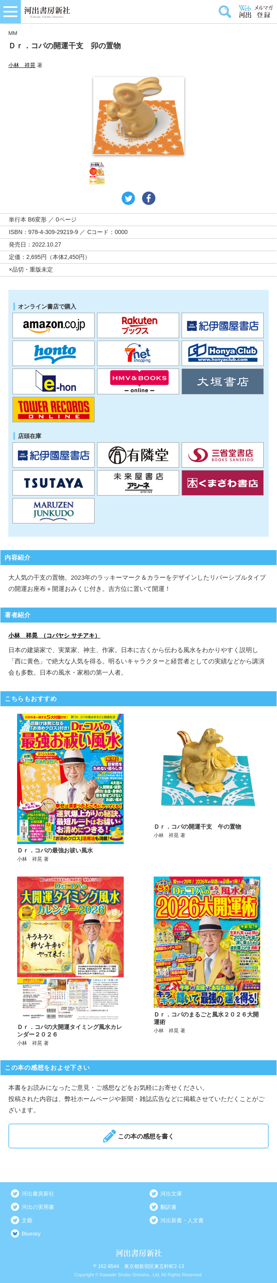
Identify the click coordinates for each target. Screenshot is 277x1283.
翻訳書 (168, 1207)
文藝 (27, 1220)
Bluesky (31, 1234)
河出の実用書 (38, 1207)
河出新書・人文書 (182, 1220)
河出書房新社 (38, 1194)
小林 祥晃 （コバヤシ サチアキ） (54, 635)
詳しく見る (70, 788)
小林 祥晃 (21, 65)
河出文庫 (171, 1194)
